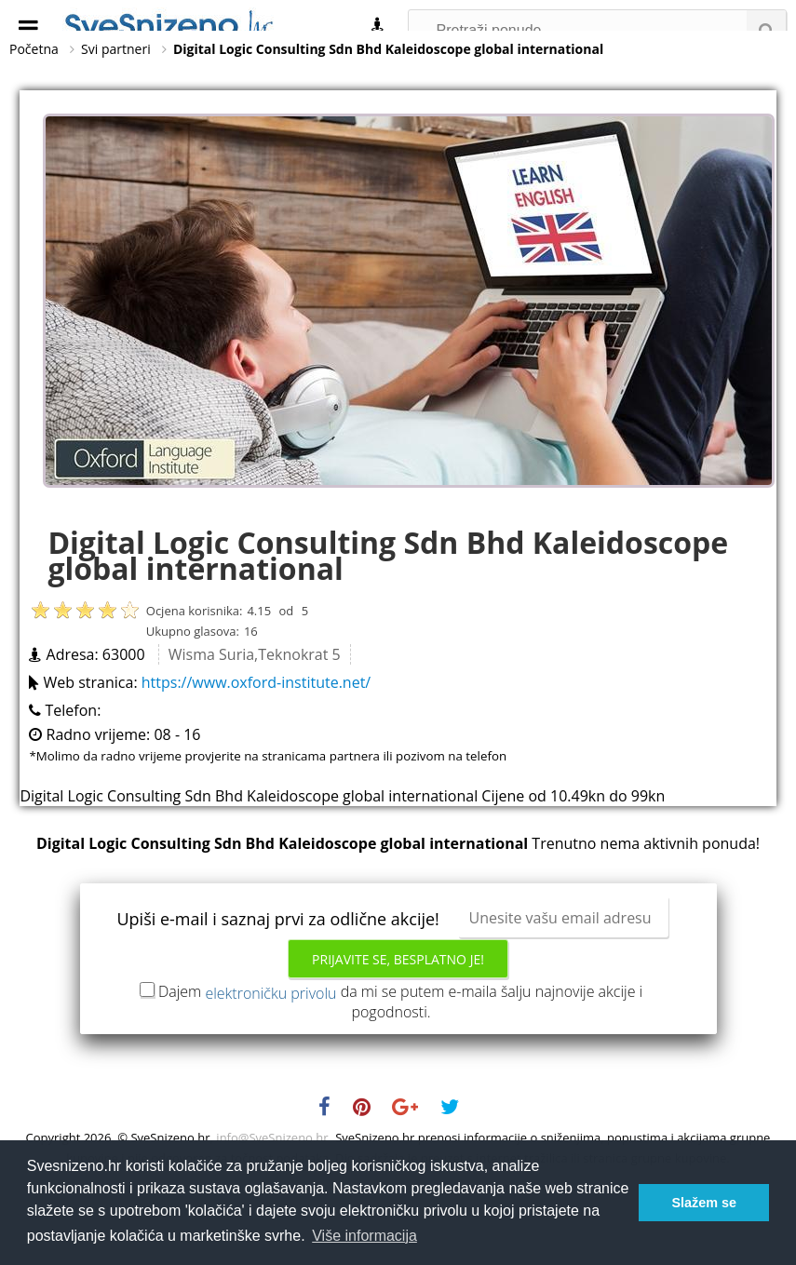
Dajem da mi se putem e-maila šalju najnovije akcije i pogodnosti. (400, 1045)
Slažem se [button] (703, 1202)
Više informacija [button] (364, 1236)
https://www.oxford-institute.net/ (256, 726)
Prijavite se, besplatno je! (398, 1003)
